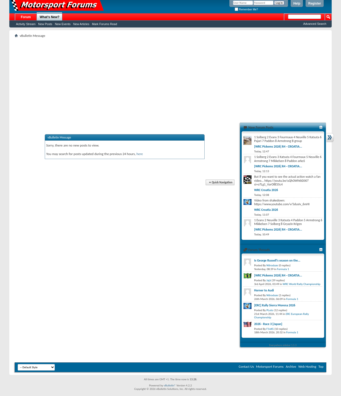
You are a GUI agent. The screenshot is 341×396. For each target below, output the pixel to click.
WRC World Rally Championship (301, 284)
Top (320, 367)
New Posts (45, 24)
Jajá (268, 280)
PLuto (269, 310)
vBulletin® (170, 385)
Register (314, 3)
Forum (26, 17)
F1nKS (270, 329)
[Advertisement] (170, 77)
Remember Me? (246, 9)
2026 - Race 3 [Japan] (268, 324)
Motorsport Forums (269, 367)
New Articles (81, 24)
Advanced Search (314, 23)
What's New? (49, 17)
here (139, 154)
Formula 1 (283, 269)
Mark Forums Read (104, 24)
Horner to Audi (264, 290)
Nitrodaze (272, 265)
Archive (291, 367)
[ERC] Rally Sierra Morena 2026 (274, 305)
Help (296, 3)
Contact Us (246, 367)
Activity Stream (25, 24)
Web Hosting (307, 367)
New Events (63, 24)
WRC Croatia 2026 (266, 190)
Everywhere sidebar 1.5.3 (283, 345)
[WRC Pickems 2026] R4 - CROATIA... (278, 146)
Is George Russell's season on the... (277, 260)
